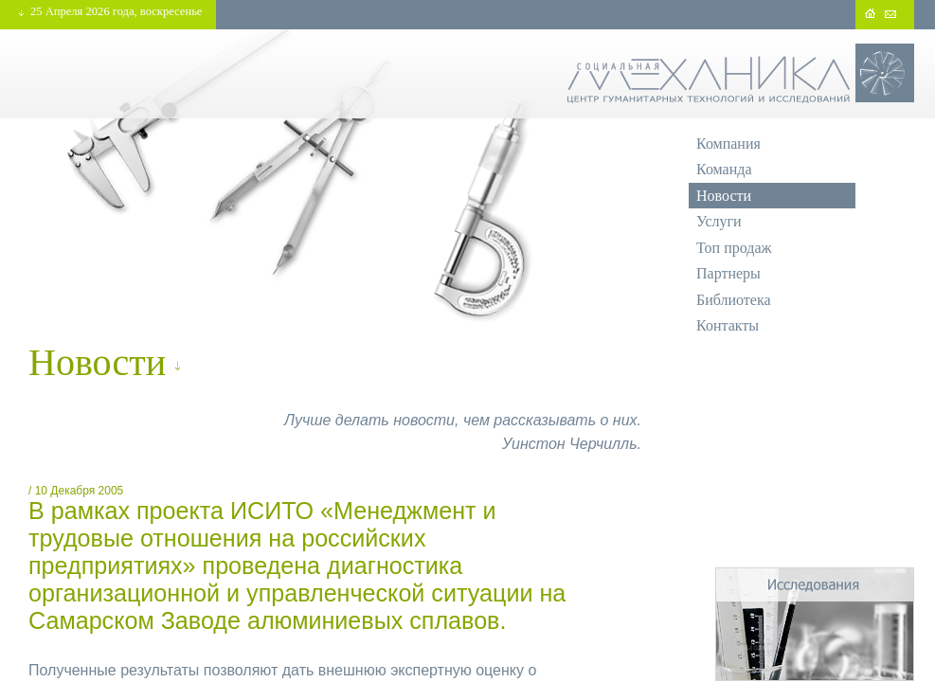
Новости (723, 196)
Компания (728, 143)
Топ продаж (734, 248)
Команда (724, 169)
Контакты (727, 325)
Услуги (719, 221)
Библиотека (733, 300)
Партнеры (728, 273)
